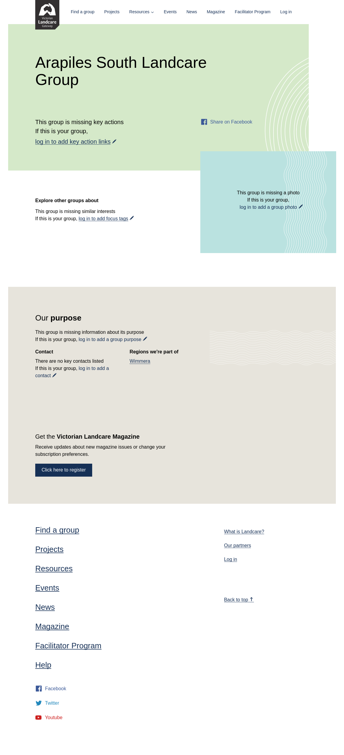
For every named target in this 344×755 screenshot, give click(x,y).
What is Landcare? (244, 531)
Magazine (216, 11)
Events (170, 11)
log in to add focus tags (103, 218)
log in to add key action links (73, 141)
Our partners (237, 545)
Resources (139, 11)
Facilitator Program (253, 11)
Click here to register (64, 469)
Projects (112, 11)
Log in (286, 11)
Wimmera (140, 361)
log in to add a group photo (268, 207)
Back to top (239, 599)
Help (43, 664)
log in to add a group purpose (110, 339)
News (191, 11)
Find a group (83, 11)
